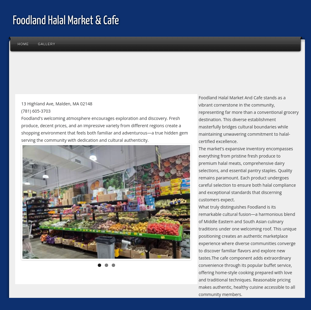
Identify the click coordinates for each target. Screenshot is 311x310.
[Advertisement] (122, 74)
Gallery (47, 44)
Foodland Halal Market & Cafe (66, 21)
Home (23, 44)
